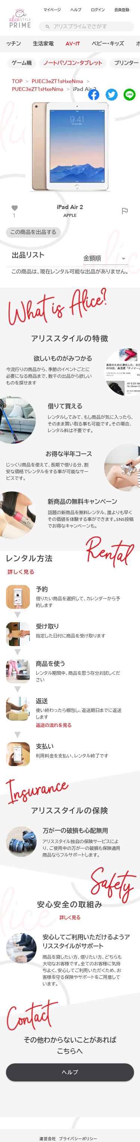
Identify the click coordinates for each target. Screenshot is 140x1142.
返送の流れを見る (54, 725)
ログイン (98, 10)
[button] (105, 259)
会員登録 (121, 10)
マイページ (52, 10)
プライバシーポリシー (78, 1139)
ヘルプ (76, 10)
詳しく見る (21, 572)
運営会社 (48, 1139)
